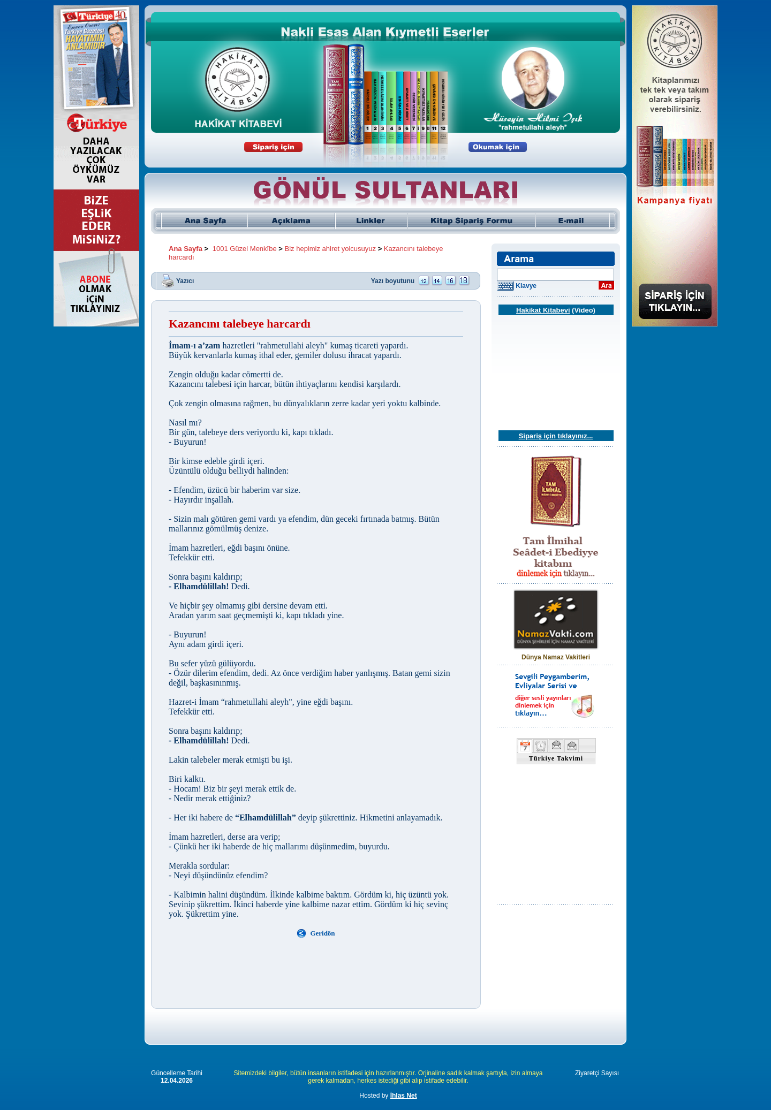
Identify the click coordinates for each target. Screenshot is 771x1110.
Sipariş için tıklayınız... (556, 436)
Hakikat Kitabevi (543, 310)
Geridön (322, 933)
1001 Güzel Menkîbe (245, 249)
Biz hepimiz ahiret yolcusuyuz (330, 249)
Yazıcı (185, 280)
